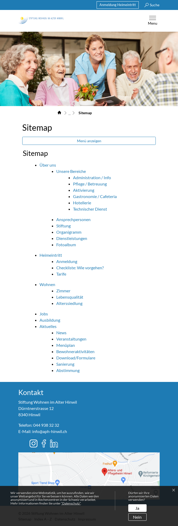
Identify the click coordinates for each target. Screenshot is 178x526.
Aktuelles (48, 326)
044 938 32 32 (46, 425)
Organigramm (68, 231)
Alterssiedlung (69, 303)
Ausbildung (50, 319)
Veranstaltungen (71, 338)
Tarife (61, 273)
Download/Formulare (75, 357)
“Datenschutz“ (71, 503)
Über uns (48, 164)
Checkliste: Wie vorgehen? (80, 267)
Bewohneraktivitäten (75, 351)
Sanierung (65, 363)
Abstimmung (68, 370)
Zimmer (63, 290)
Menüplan (65, 345)
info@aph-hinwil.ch (49, 431)
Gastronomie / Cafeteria (95, 196)
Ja (137, 508)
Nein (137, 516)
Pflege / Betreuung (90, 183)
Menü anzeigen (89, 141)
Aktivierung (83, 190)
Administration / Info (92, 177)
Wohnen (47, 284)
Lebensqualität (69, 296)
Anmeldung (66, 261)
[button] (150, 5)
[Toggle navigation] (153, 20)
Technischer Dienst (90, 208)
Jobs (44, 313)
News (61, 332)
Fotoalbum (66, 244)
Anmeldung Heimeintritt (117, 5)
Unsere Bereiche (71, 171)
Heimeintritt (51, 255)
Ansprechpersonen (73, 219)
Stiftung (63, 225)
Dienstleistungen (71, 238)
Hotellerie (82, 202)
